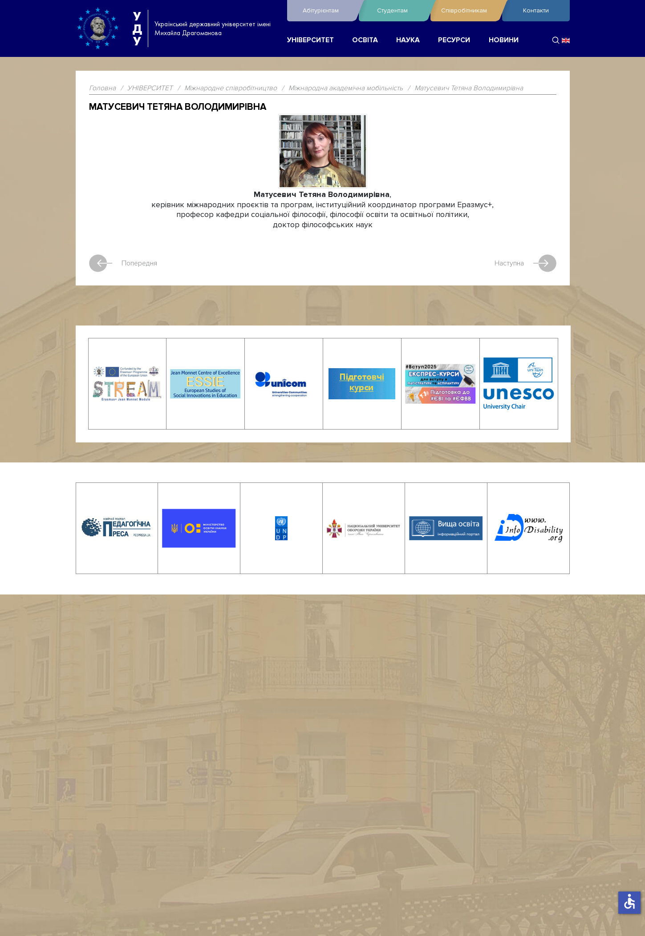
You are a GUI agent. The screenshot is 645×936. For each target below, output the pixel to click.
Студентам (401, 10)
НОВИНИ (504, 40)
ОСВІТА (365, 40)
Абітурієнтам (328, 10)
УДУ (137, 28)
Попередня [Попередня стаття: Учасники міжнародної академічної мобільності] (123, 263)
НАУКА (408, 40)
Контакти (536, 10)
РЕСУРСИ (454, 40)
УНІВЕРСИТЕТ (310, 40)
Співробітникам (469, 10)
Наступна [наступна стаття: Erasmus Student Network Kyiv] (525, 263)
